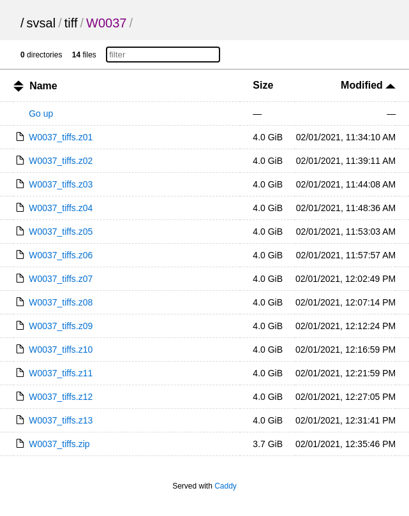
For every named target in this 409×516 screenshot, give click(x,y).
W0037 (106, 23)
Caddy (225, 486)
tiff (71, 23)
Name (43, 85)
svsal (41, 23)
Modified (368, 85)
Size (263, 85)
